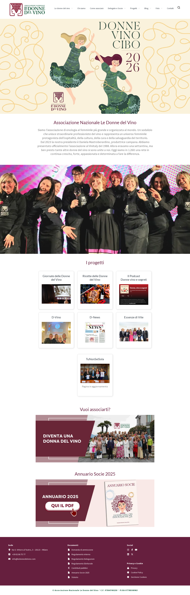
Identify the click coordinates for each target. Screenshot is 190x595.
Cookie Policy (137, 572)
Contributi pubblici (80, 568)
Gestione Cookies (139, 577)
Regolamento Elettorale (82, 563)
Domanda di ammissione (82, 549)
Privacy (134, 568)
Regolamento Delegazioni (83, 559)
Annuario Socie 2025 (80, 572)
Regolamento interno (81, 554)
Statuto (75, 577)
